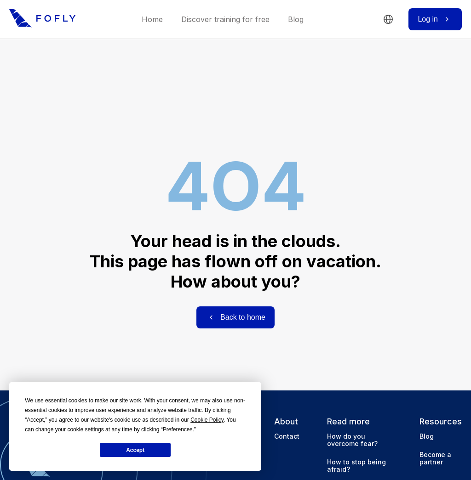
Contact (286, 436)
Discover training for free (225, 19)
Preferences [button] (178, 429)
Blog (296, 19)
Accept (135, 450)
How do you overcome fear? (352, 439)
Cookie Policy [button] (207, 420)
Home (152, 19)
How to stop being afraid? (356, 465)
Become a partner (435, 458)
